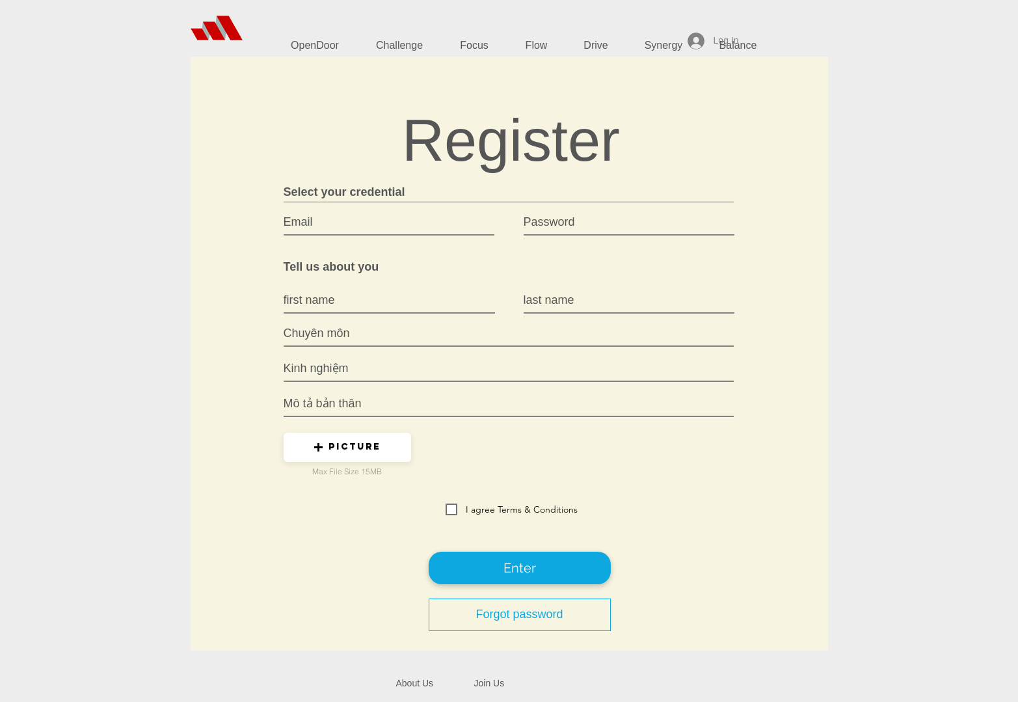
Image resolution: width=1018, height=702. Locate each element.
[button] (347, 447)
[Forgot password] (520, 615)
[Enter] (520, 568)
